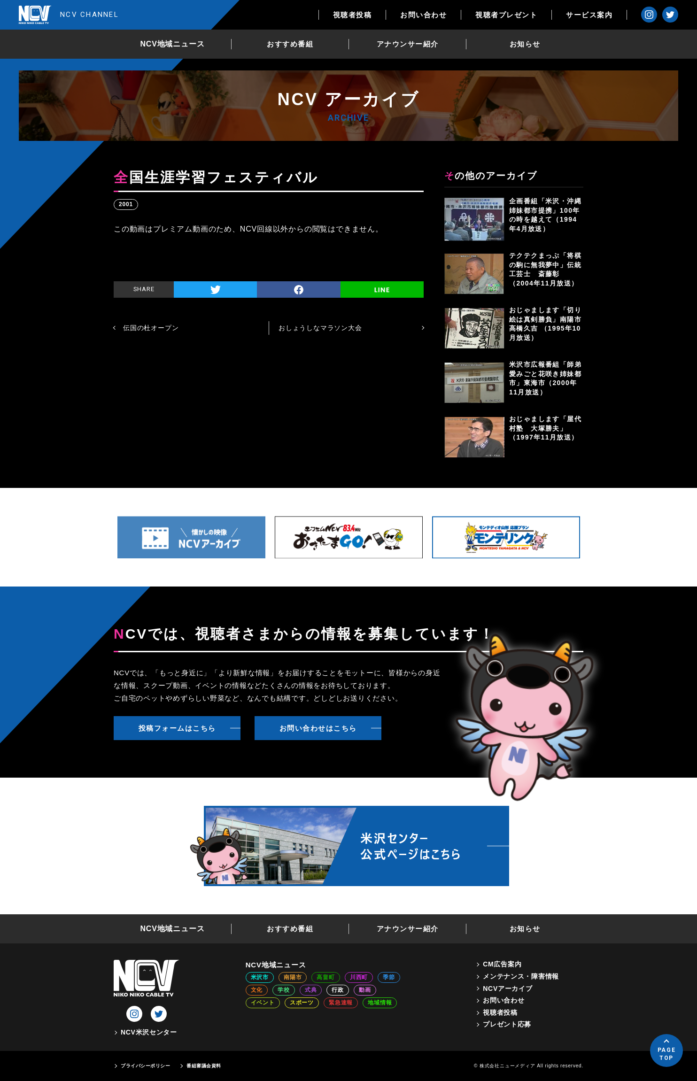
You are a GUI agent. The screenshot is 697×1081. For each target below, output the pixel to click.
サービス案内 (589, 15)
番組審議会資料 (203, 1065)
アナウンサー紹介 (408, 44)
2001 (126, 204)
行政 (338, 990)
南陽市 (293, 977)
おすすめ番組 (290, 44)
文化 (257, 990)
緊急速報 (341, 1002)
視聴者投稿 (352, 15)
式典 (311, 990)
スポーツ (302, 1002)
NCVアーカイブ (507, 988)
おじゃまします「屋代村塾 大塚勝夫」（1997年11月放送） (545, 428)
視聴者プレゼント (506, 15)
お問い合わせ (423, 15)
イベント (263, 1002)
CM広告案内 (502, 964)
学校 (284, 990)
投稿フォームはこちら (177, 728)
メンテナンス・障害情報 (521, 976)
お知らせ (525, 44)
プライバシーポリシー (145, 1065)
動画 (365, 990)
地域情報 (380, 1002)
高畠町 (325, 977)
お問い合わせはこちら (318, 728)
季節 (389, 977)
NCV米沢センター (149, 1032)
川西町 (359, 977)
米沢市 (260, 977)
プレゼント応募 (507, 1024)
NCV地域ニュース (172, 44)
